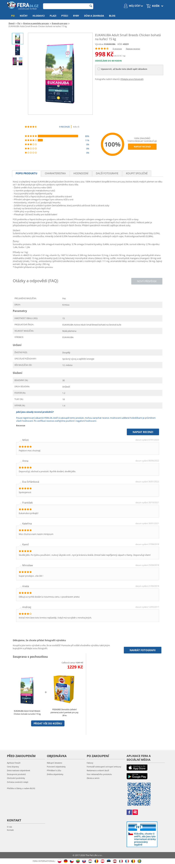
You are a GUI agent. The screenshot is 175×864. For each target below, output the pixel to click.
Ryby (76, 15)
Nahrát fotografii (143, 650)
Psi (13, 15)
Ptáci (64, 15)
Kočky (24, 15)
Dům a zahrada (94, 15)
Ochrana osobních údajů (17, 782)
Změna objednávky (55, 774)
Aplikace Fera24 (13, 763)
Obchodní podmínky (16, 778)
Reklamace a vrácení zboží (98, 770)
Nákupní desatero (54, 763)
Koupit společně (137, 173)
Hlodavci (39, 15)
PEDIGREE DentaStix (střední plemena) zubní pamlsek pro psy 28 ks (64, 712)
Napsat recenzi (133, 48)
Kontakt (10, 830)
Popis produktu (26, 173)
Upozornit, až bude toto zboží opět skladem (122, 68)
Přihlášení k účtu (54, 770)
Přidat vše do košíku (48, 723)
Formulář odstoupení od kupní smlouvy (104, 766)
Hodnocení (80, 173)
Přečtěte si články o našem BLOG (21, 788)
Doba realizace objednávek (18, 770)
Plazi (53, 15)
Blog (112, 15)
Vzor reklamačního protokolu (99, 774)
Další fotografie (107, 173)
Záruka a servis (93, 778)
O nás (9, 827)
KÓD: (119, 44)
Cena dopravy (13, 766)
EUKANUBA (109, 44)
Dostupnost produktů (16, 774)
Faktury (90, 763)
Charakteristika (55, 173)
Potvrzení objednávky (56, 766)
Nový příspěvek (147, 281)
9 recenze (117, 48)
